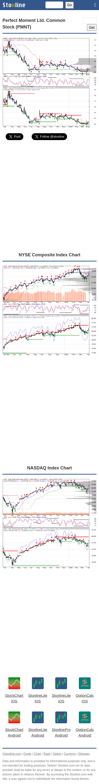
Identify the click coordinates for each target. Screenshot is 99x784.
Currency (70, 753)
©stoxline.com (11, 753)
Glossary (84, 753)
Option (57, 753)
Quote (27, 753)
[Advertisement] (49, 195)
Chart (37, 753)
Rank (46, 753)
